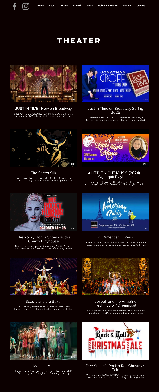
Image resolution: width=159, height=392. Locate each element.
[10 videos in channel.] (79, 221)
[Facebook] (14, 6)
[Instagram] (25, 6)
